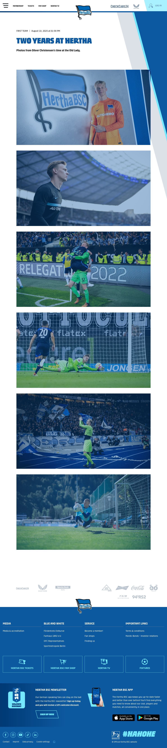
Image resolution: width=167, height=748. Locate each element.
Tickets (31, 6)
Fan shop (42, 6)
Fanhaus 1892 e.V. (52, 636)
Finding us (90, 641)
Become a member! (94, 631)
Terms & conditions (135, 631)
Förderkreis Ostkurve (54, 631)
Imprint (16, 742)
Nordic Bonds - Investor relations (142, 636)
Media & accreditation (13, 631)
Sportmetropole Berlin (54, 646)
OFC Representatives (54, 641)
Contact (6, 742)
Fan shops (89, 636)
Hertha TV (55, 6)
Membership (18, 6)
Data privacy (27, 742)
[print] (54, 742)
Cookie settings (43, 742)
